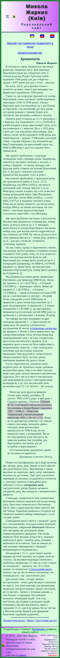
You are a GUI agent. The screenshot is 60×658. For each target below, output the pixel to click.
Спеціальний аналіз (40, 569)
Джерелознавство (30, 52)
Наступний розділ (46, 620)
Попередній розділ (14, 620)
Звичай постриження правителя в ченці (30, 44)
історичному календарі (43, 328)
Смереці (22, 655)
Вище (30, 620)
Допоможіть (39, 629)
